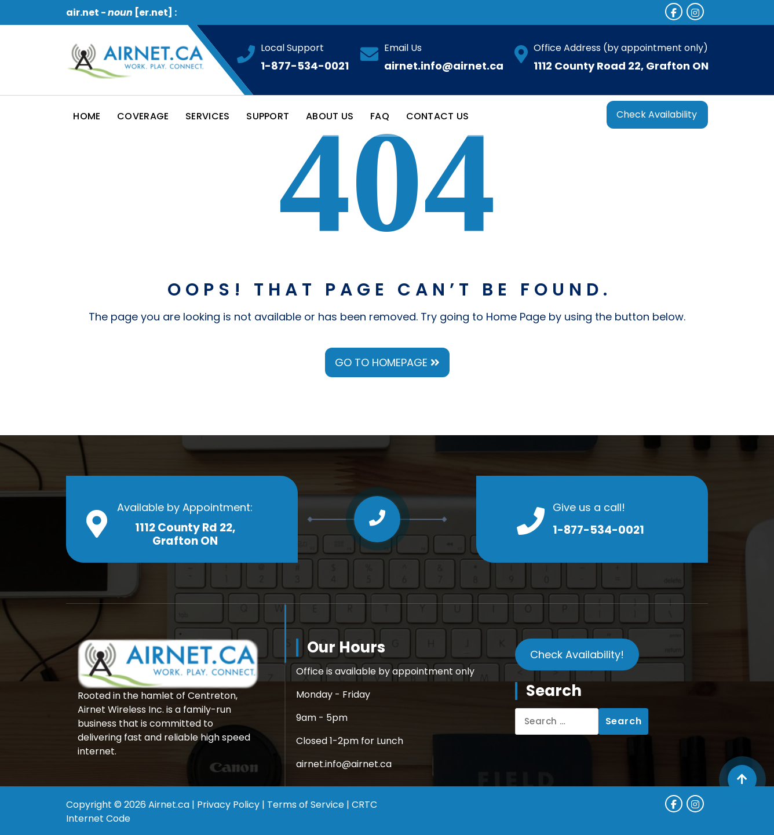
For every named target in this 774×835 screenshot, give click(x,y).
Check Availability (656, 114)
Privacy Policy (228, 804)
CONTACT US (437, 116)
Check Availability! (577, 654)
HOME (86, 116)
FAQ (379, 116)
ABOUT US (329, 116)
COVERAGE (143, 116)
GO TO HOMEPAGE (387, 362)
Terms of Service (305, 804)
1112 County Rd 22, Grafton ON (185, 534)
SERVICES (207, 116)
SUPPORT (267, 116)
